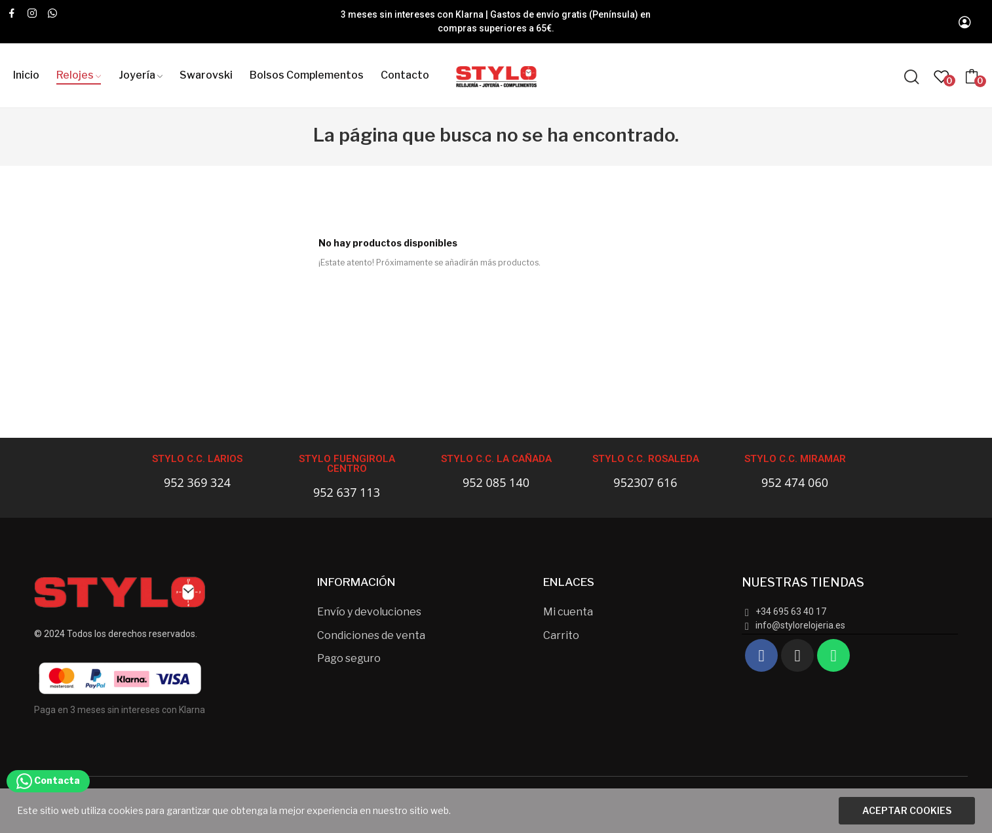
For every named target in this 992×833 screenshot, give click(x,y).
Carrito (561, 635)
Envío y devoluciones (369, 612)
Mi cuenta (568, 612)
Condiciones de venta (371, 635)
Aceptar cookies (906, 810)
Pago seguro (349, 658)
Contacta (48, 780)
